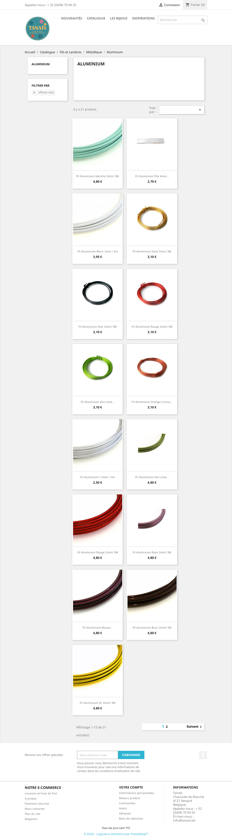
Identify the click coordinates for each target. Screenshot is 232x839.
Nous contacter (35, 809)
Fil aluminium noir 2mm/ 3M (98, 326)
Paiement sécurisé (37, 803)
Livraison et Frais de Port (41, 793)
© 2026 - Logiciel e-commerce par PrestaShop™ (116, 834)
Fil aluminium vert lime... (98, 402)
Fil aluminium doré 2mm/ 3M (152, 251)
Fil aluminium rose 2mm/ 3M (152, 552)
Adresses (125, 813)
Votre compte (131, 787)
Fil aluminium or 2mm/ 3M (98, 703)
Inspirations (143, 18)
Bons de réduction (131, 818)
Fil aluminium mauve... (98, 627)
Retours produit (129, 798)
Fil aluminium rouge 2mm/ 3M (152, 326)
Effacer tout (43, 92)
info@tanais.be (184, 820)
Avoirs (123, 808)
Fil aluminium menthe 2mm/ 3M (97, 176)
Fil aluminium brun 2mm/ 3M (152, 627)
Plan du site (32, 814)
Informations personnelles (136, 793)
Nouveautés (71, 18)
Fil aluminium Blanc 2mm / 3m (97, 251)
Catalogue (96, 18)
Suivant (195, 726)
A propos (31, 798)
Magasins (31, 819)
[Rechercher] (182, 20)
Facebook (203, 755)
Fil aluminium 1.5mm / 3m (97, 477)
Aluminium (41, 64)
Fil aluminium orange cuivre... (152, 402)
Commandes (127, 803)
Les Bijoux (118, 18)
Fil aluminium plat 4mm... (152, 176)
